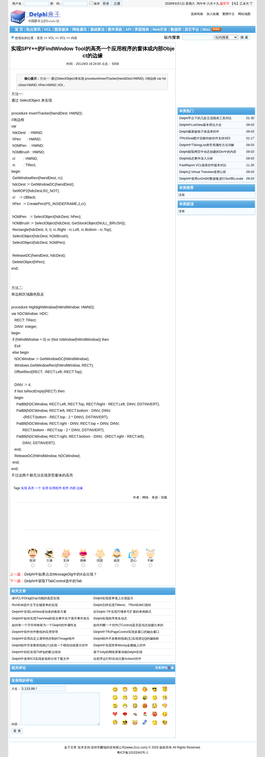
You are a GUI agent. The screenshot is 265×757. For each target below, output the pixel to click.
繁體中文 (228, 14)
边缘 (80, 488)
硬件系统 (115, 29)
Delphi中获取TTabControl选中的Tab (53, 581)
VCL (47, 29)
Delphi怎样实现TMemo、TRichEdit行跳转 (122, 605)
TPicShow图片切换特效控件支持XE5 (204, 138)
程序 (65, 488)
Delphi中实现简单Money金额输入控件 (119, 645)
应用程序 (55, 488)
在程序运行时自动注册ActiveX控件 (117, 659)
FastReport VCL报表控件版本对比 (202, 165)
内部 (73, 488)
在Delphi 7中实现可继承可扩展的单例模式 (122, 612)
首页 (40, 38)
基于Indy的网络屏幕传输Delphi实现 (117, 652)
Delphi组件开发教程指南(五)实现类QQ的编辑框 (126, 638)
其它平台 (192, 29)
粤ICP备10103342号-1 (132, 752)
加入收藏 (213, 14)
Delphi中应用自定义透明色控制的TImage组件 (43, 638)
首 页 (19, 29)
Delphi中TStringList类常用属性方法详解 (206, 145)
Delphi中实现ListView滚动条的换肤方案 (39, 612)
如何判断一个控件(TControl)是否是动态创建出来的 (128, 625)
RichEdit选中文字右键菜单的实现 (35, 605)
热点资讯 (33, 29)
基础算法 (97, 29)
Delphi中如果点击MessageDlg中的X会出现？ (60, 574)
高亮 (31, 488)
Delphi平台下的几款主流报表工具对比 (205, 118)
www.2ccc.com (136, 747)
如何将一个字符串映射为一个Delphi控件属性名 (44, 625)
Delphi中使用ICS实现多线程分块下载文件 (40, 659)
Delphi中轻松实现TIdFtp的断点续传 (36, 652)
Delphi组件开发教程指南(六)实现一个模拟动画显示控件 (50, 645)
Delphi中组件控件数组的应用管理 (35, 632)
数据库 (176, 29)
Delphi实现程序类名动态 (110, 618)
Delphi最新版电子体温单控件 (199, 131)
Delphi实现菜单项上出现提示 (113, 598)
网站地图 (244, 14)
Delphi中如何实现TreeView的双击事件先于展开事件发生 (51, 618)
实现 (24, 488)
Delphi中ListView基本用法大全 (200, 125)
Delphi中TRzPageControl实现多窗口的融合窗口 (126, 632)
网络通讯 (79, 29)
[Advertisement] (70, 517)
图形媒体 (61, 29)
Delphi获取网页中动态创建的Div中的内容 (207, 152)
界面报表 (142, 29)
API (128, 29)
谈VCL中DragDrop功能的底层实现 (35, 598)
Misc (206, 29)
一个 (38, 488)
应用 (45, 488)
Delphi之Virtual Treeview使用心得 (202, 172)
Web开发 (159, 29)
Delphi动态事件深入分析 (196, 158)
